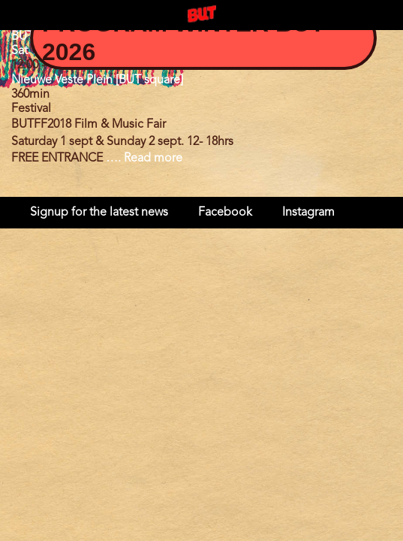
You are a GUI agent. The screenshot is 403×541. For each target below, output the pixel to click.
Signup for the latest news (99, 213)
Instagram (308, 213)
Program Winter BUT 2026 (183, 37)
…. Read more (144, 159)
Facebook (225, 213)
